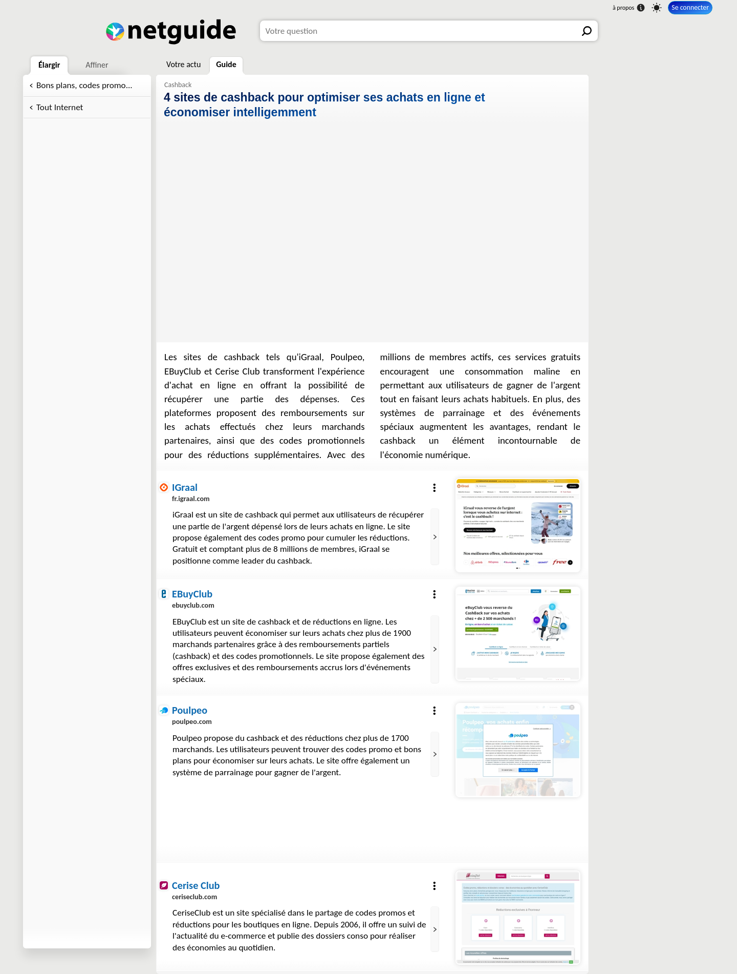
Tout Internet (59, 107)
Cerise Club (196, 885)
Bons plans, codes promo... (84, 85)
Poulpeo (189, 710)
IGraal (185, 487)
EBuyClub (192, 594)
